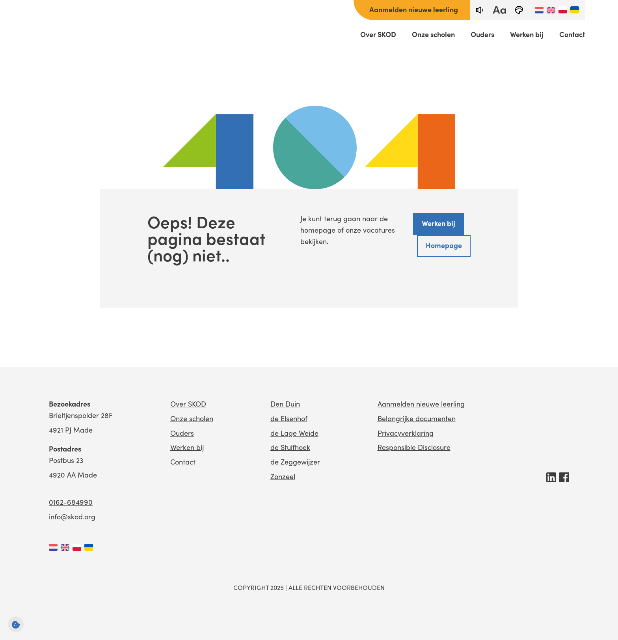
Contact (572, 34)
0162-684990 (71, 502)
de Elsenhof (288, 418)
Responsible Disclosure (414, 447)
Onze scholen (433, 34)
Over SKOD (378, 34)
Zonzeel (282, 476)
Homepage (444, 245)
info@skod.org (72, 516)
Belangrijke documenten (417, 418)
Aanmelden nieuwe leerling (413, 9)
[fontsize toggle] (499, 10)
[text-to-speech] (480, 10)
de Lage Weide (294, 433)
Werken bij (527, 34)
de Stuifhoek (290, 447)
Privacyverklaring (406, 433)
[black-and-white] (519, 10)
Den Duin (285, 404)
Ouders (482, 34)
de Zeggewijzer (295, 461)
